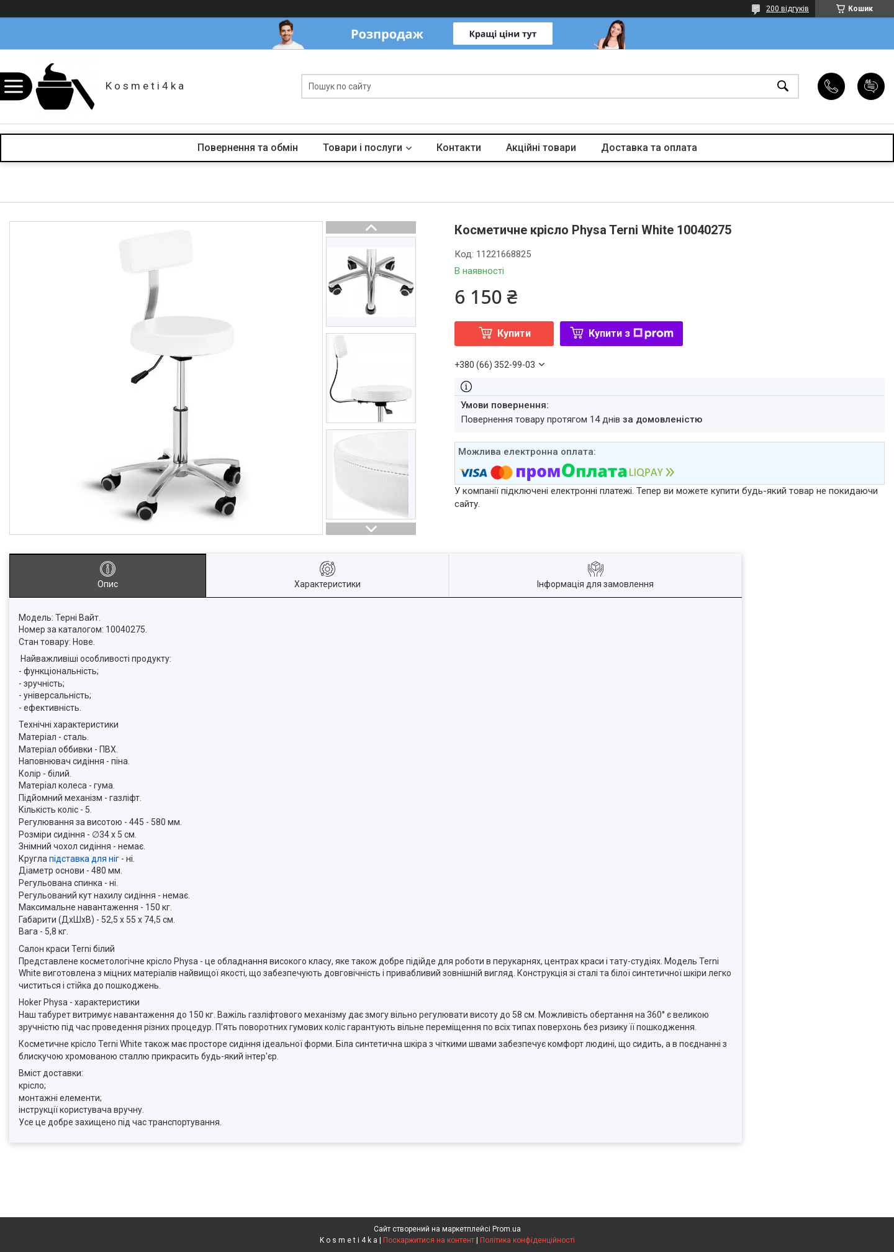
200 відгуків (787, 8)
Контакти (458, 147)
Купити (514, 333)
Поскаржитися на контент (428, 1240)
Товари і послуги (362, 147)
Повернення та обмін (247, 147)
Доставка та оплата (649, 147)
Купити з (631, 333)
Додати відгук (871, 86)
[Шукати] (783, 86)
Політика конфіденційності (527, 1240)
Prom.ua (506, 1229)
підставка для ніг (84, 859)
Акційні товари (541, 147)
